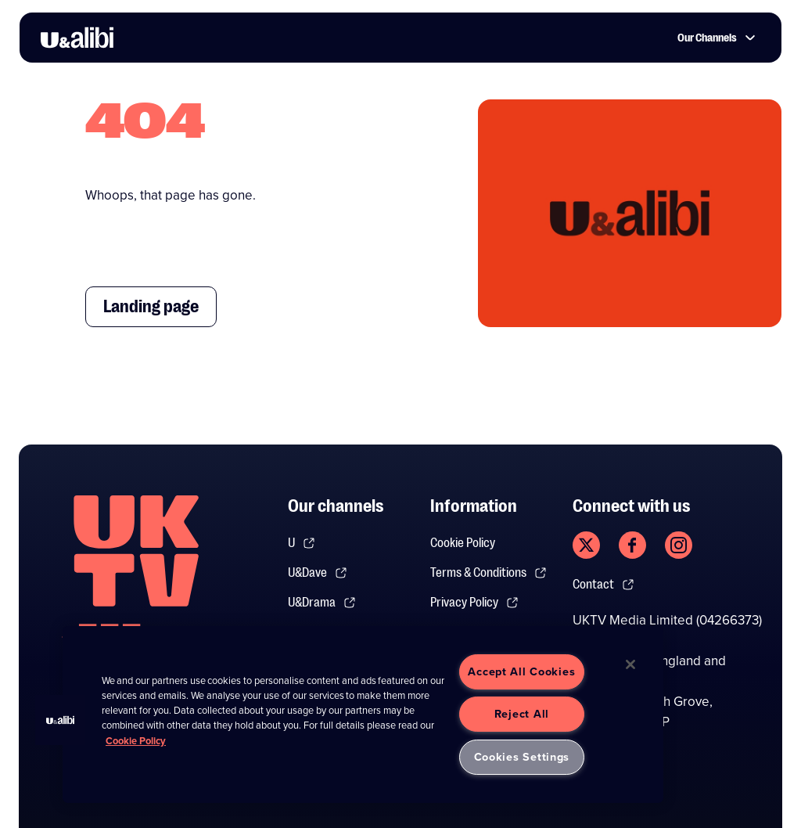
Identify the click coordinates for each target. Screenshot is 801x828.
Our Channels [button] (716, 37)
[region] (363, 714)
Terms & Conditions (488, 573)
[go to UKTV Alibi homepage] (77, 37)
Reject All (521, 713)
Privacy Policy (474, 603)
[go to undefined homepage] (136, 577)
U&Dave (317, 573)
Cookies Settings (522, 756)
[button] (60, 720)
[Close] (630, 664)
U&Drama (322, 603)
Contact (603, 585)
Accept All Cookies (521, 671)
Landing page (151, 306)
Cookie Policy (462, 543)
